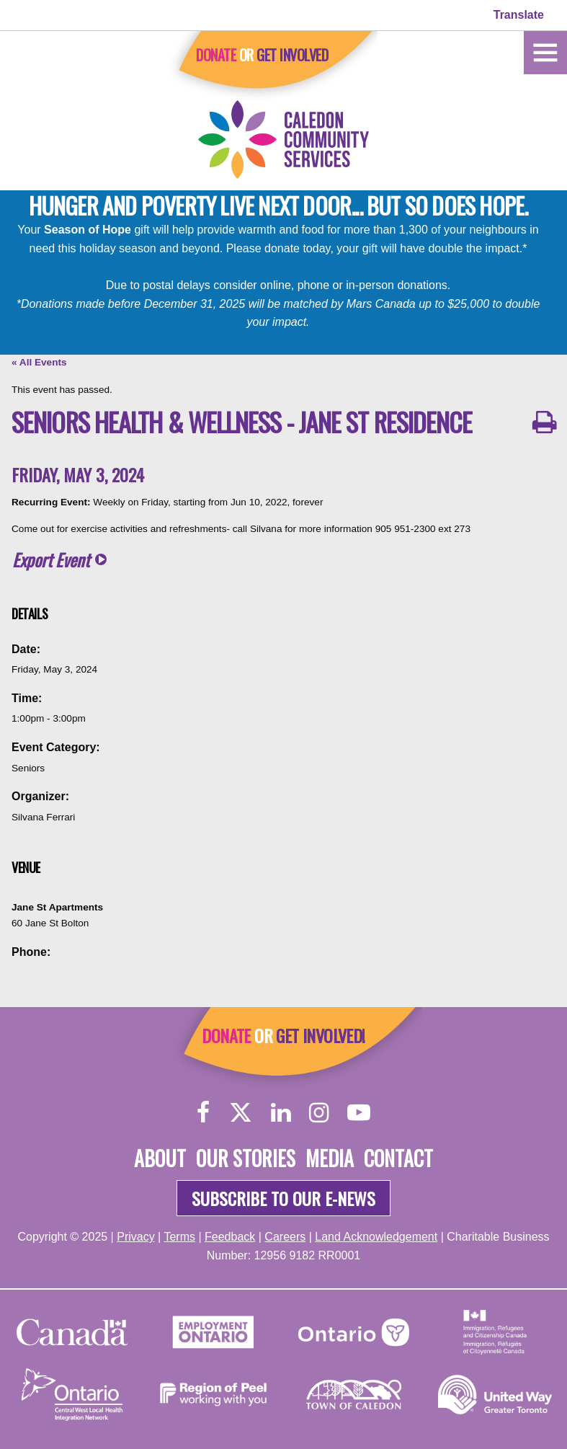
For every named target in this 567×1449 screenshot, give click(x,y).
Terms (179, 1237)
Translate (519, 15)
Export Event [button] (50, 560)
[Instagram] (319, 1112)
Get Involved (292, 55)
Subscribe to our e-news (283, 1198)
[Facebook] (203, 1112)
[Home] (545, 51)
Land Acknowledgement (376, 1237)
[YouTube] (358, 1112)
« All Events (39, 362)
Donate (216, 55)
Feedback (230, 1237)
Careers (284, 1237)
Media (329, 1158)
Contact (398, 1158)
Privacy (135, 1237)
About (160, 1158)
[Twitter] (240, 1112)
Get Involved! (320, 1035)
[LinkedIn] (280, 1112)
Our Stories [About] (245, 1158)
